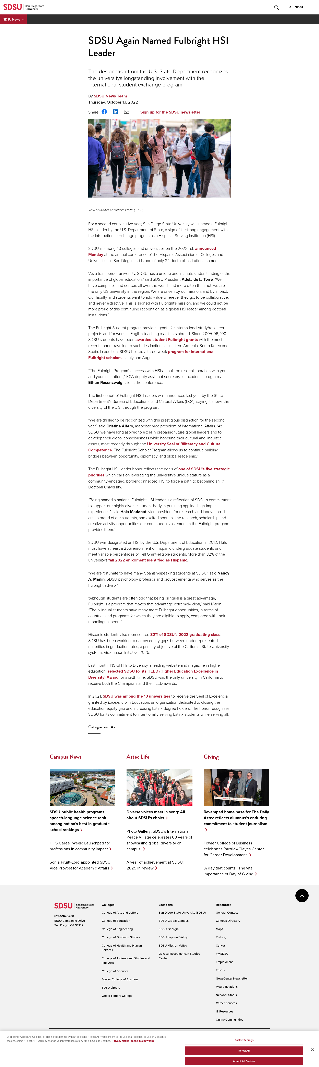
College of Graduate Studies (121, 937)
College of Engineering (117, 929)
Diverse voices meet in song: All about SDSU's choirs (156, 815)
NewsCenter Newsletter (232, 978)
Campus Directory (228, 920)
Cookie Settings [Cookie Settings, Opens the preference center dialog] (244, 1043)
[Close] (312, 1052)
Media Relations (227, 986)
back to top (302, 895)
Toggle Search (277, 7)
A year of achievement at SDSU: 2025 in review (155, 865)
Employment (224, 962)
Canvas (221, 945)
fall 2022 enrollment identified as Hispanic (147, 560)
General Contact (227, 912)
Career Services (226, 1003)
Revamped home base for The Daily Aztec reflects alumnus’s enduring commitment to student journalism (236, 818)
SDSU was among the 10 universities (136, 696)
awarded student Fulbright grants (166, 339)
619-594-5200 (64, 916)
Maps (219, 929)
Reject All (243, 1054)
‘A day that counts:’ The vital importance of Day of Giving (229, 871)
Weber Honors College (117, 996)
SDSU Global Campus (174, 920)
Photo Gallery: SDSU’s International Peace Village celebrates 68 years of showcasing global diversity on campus (159, 840)
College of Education (116, 920)
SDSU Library (111, 987)
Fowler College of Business (120, 979)
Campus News (66, 756)
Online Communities (229, 1019)
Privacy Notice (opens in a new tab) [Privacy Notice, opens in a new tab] (133, 1044)
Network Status (226, 995)
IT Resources (224, 1011)
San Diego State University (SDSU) (182, 912)
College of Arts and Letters (120, 912)
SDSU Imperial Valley (173, 937)
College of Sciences (115, 971)
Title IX (221, 970)
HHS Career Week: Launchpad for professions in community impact (80, 846)
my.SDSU (222, 953)
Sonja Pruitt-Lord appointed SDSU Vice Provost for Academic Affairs (80, 865)
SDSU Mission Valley (173, 945)
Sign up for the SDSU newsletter (170, 112)
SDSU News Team (110, 96)
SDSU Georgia (169, 929)
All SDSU (300, 7)
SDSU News (11, 19)
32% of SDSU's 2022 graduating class (185, 634)
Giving (211, 756)
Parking (221, 937)
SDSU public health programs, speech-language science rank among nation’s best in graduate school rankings (80, 821)
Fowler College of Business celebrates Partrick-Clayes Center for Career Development (234, 849)
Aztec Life (138, 756)
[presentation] (108, 905)
